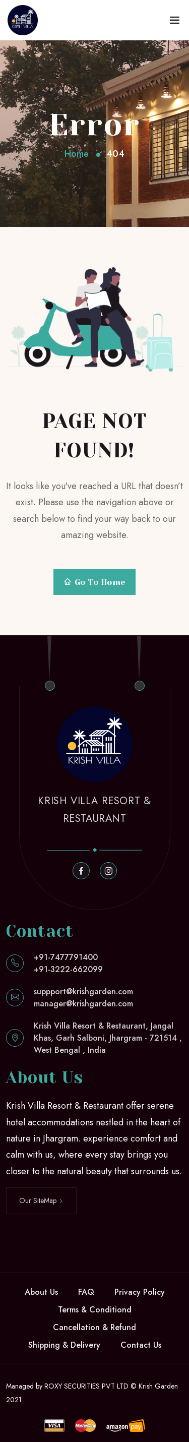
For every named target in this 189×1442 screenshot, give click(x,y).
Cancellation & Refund (94, 1327)
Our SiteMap (41, 1200)
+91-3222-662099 (68, 969)
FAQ (86, 1292)
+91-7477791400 (66, 957)
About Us (41, 1292)
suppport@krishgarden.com (83, 991)
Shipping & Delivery (64, 1345)
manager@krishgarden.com (83, 1003)
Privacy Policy (139, 1292)
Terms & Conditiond (95, 1309)
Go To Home (94, 582)
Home (77, 153)
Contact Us (140, 1345)
